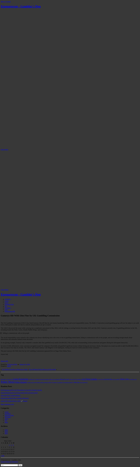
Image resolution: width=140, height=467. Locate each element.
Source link (4, 361)
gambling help (9, 304)
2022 (6, 433)
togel (6, 310)
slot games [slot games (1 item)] (54, 382)
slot (6, 306)
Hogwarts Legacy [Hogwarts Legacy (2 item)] (65, 379)
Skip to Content (6, 1)
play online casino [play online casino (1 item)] (133, 379)
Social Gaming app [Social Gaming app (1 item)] (84, 382)
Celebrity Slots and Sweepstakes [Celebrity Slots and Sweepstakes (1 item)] (42, 379)
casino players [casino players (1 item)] (9, 379)
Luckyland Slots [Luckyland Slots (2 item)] (107, 379)
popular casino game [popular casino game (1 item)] (31, 382)
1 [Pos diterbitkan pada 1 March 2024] (9, 445)
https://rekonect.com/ (7, 404)
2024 (6, 430)
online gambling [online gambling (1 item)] (116, 379)
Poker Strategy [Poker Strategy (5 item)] (21, 382)
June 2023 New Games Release (10, 395)
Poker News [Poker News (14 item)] (8, 381)
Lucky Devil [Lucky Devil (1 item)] (100, 379)
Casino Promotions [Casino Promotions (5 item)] (20, 379)
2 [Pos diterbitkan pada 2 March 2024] (11, 445)
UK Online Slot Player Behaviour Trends (15, 369)
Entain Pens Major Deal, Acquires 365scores (15, 398)
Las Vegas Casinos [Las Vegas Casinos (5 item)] (89, 379)
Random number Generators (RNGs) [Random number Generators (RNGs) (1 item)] (44, 382)
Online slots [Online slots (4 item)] (124, 379)
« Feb (2, 456)
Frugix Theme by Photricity (9, 462)
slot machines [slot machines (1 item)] (60, 382)
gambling (8, 299)
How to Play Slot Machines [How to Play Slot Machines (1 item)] (76, 379)
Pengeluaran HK (10, 311)
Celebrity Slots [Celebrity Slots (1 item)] (32, 379)
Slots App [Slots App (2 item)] (76, 382)
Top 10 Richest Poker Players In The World (42, 369)
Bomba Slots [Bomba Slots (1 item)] (3, 379)
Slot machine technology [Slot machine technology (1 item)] (68, 382)
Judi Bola (8, 308)
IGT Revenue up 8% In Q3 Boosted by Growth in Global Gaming (21, 390)
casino (7, 301)
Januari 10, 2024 (24, 364)
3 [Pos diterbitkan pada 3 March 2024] (13, 445)
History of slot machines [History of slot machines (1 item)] (54, 379)
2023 (6, 431)
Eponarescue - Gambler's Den (21, 6)
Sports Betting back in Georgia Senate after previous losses (19, 393)
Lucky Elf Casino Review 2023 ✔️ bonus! (14, 401)
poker (6, 303)
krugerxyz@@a (12, 364)
